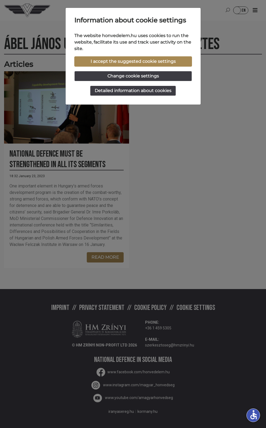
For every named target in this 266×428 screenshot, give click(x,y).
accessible (253, 414)
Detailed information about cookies (133, 90)
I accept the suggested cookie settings (133, 61)
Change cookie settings (133, 76)
